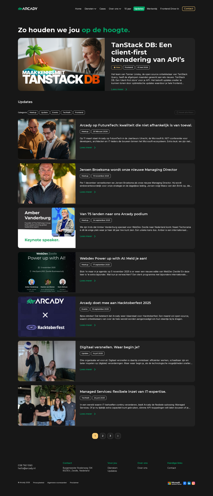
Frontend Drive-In (169, 8)
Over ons (115, 8)
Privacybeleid (38, 483)
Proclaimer (74, 483)
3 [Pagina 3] (110, 436)
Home (78, 8)
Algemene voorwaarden (57, 483)
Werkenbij (152, 8)
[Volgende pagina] (118, 436)
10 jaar (127, 8)
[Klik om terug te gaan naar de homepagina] (27, 8)
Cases (103, 8)
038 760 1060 (25, 465)
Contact (188, 8)
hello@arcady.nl (27, 468)
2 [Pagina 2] (102, 436)
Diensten (90, 8)
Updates (139, 8)
